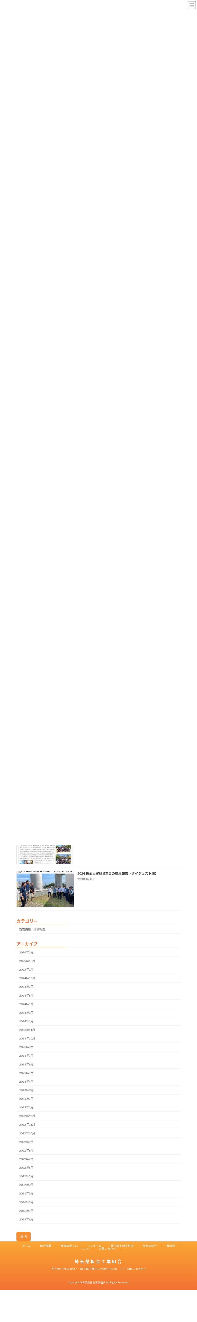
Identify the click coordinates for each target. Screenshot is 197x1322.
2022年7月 (26, 1159)
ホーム (26, 1246)
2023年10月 (27, 1038)
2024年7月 (26, 986)
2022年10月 (27, 1133)
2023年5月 (26, 1073)
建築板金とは (69, 1246)
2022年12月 (27, 1116)
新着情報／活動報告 (32, 929)
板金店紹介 (150, 1246)
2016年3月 (26, 1202)
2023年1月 (26, 1107)
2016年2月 (26, 1210)
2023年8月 (26, 1047)
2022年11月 (27, 1124)
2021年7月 (26, 1193)
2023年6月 (26, 1064)
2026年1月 (26, 952)
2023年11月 (27, 1030)
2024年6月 (26, 995)
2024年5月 (26, 1004)
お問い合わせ (107, 1248)
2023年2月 (26, 1099)
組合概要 (45, 1246)
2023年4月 (26, 1081)
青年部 (170, 1246)
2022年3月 (26, 1185)
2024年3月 (26, 1012)
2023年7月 (26, 1055)
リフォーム (94, 1246)
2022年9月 (26, 1141)
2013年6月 (26, 1219)
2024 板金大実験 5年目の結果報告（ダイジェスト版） (117, 873)
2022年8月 (26, 1150)
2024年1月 (26, 1021)
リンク (85, 1248)
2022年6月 (26, 1167)
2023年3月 (26, 1090)
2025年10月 (27, 961)
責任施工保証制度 (122, 1246)
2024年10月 (27, 978)
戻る (24, 1237)
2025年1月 (26, 969)
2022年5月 (26, 1176)
